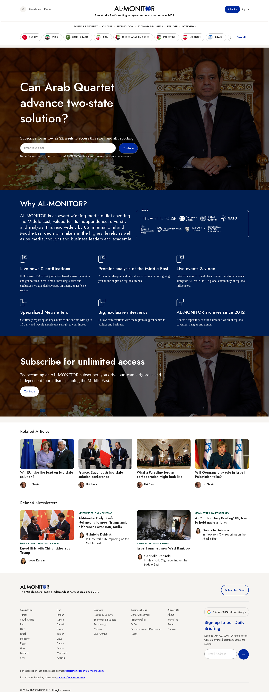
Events (47, 11)
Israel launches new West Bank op (163, 548)
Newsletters (35, 11)
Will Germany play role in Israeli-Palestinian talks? (220, 474)
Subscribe (232, 11)
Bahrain (61, 624)
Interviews (189, 28)
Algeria (61, 658)
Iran (22, 624)
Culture (107, 28)
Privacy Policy (138, 619)
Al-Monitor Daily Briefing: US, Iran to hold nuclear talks (221, 520)
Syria (23, 658)
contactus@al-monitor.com (70, 677)
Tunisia (60, 648)
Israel (23, 634)
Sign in (245, 11)
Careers (172, 629)
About (171, 615)
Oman (60, 619)
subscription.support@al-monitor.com (84, 671)
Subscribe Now (235, 590)
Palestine (25, 639)
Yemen (60, 634)
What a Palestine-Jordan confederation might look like (160, 474)
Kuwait (60, 629)
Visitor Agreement (140, 615)
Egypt (23, 643)
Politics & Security (86, 28)
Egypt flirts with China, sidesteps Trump (45, 550)
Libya (59, 639)
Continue (29, 391)
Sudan (60, 643)
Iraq (59, 610)
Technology (125, 28)
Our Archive (100, 634)
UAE (22, 629)
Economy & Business (150, 28)
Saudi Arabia (27, 619)
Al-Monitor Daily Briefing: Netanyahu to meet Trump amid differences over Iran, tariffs (103, 522)
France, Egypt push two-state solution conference (100, 474)
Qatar (23, 648)
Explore (172, 28)
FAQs (134, 624)
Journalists (173, 619)
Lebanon (24, 653)
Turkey (23, 615)
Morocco (62, 653)
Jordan (60, 615)
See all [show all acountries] (241, 39)
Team (171, 624)
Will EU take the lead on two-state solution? (46, 474)
